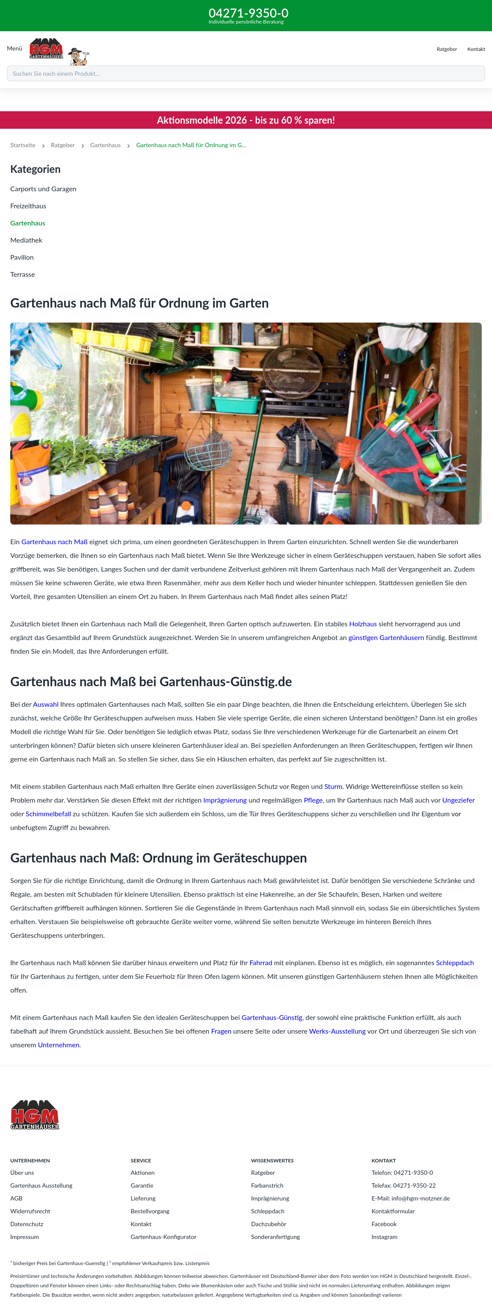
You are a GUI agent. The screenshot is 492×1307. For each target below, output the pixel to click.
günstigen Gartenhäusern (386, 637)
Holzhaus (363, 623)
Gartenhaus (105, 144)
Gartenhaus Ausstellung (41, 1185)
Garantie (142, 1185)
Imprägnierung (225, 800)
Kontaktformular (393, 1211)
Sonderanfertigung (275, 1236)
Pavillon (22, 257)
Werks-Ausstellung (337, 1031)
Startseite (23, 144)
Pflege (313, 800)
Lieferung (143, 1198)
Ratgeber (62, 144)
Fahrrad (260, 962)
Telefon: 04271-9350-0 (402, 1172)
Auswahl (46, 704)
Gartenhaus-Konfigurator (164, 1236)
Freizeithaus (28, 206)
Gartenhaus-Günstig (272, 1017)
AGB (16, 1198)
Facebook (384, 1223)
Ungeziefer (458, 800)
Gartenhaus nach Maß (54, 541)
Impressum (24, 1236)
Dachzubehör (268, 1223)
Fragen (221, 1031)
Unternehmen (58, 1044)
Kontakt (141, 1223)
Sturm (333, 786)
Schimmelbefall (48, 813)
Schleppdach (455, 962)
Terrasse (22, 274)
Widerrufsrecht (30, 1211)
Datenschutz (26, 1223)
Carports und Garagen (43, 188)
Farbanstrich (267, 1185)
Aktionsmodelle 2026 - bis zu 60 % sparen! (246, 120)
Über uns (22, 1172)
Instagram (384, 1236)
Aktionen (143, 1172)
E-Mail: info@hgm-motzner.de (411, 1198)
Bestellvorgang (150, 1211)
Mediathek (26, 240)
